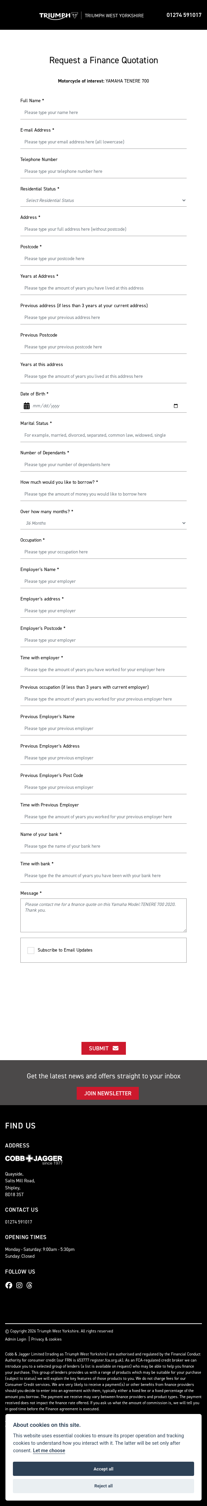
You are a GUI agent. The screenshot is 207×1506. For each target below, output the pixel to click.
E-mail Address (37, 130)
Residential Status (39, 189)
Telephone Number (39, 159)
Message (31, 893)
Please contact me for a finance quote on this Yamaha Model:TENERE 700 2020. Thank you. (103, 915)
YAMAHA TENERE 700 (103, 81)
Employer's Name (39, 569)
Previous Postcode (38, 335)
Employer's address (42, 599)
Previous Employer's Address (50, 746)
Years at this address (41, 364)
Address (30, 217)
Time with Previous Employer (49, 805)
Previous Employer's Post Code (51, 775)
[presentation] (103, 996)
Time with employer (41, 658)
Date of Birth (34, 394)
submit (103, 1048)
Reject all (103, 1485)
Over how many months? (46, 511)
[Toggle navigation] (10, 14)
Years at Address (39, 276)
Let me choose (49, 1451)
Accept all (103, 1468)
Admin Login (15, 1339)
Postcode (31, 247)
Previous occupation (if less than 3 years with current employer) (84, 687)
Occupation (32, 540)
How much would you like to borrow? (59, 482)
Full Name (32, 100)
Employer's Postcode (42, 628)
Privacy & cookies (46, 1339)
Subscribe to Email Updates (60, 950)
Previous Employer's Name (47, 716)
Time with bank (37, 864)
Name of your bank (41, 834)
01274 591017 (184, 15)
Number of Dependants (44, 453)
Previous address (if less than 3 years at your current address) (84, 305)
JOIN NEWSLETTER (107, 1093)
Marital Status (36, 423)
